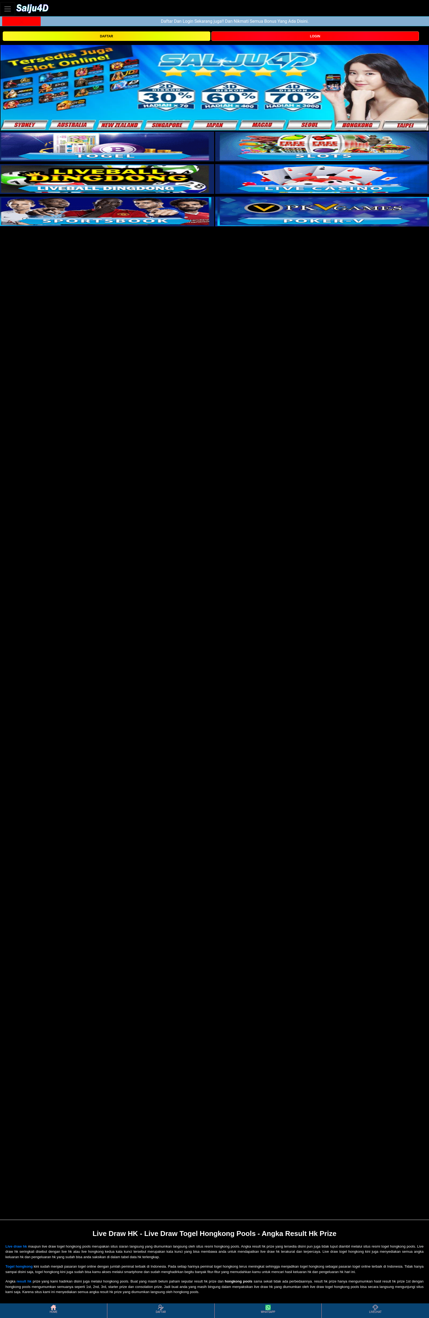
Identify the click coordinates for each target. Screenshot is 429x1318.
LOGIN (315, 36)
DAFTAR (106, 36)
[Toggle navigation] (7, 8)
